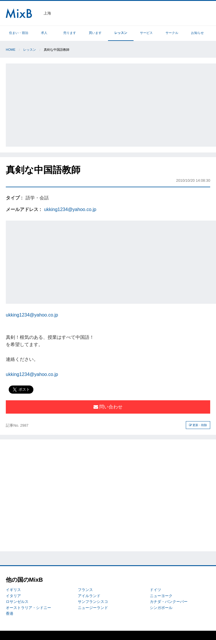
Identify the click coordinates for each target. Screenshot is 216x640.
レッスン (120, 32)
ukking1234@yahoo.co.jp (70, 209)
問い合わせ (108, 406)
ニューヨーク (161, 596)
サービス (146, 32)
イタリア (13, 596)
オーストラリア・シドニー (28, 608)
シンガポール (161, 608)
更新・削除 (198, 425)
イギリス (13, 590)
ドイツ (155, 590)
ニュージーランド (93, 608)
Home (10, 49)
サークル (171, 32)
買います (95, 32)
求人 (44, 32)
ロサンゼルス (17, 601)
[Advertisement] (111, 104)
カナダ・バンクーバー (169, 601)
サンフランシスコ (93, 601)
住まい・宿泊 (18, 32)
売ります (69, 32)
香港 (9, 613)
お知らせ (197, 32)
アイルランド (89, 596)
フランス (85, 590)
